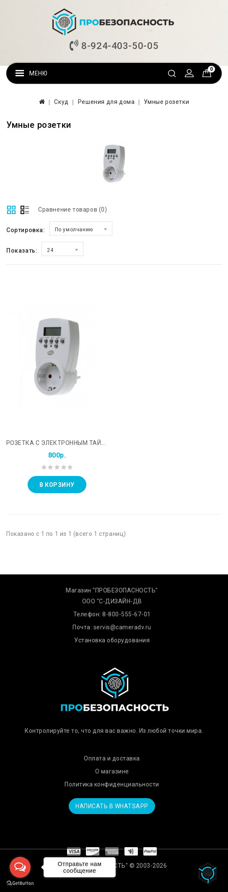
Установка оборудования (112, 640)
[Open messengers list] (20, 867)
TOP (209, 873)
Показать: (21, 250)
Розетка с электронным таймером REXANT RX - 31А (90, 443)
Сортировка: (25, 230)
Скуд (61, 101)
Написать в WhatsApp (111, 806)
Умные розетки (166, 101)
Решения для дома (106, 101)
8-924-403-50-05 (114, 45)
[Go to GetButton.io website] (20, 883)
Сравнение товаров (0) (72, 209)
